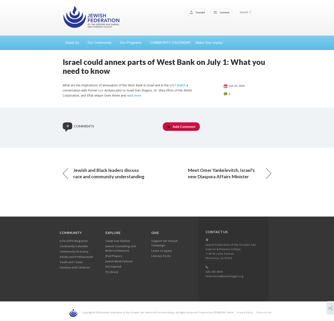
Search (246, 12)
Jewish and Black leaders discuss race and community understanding (103, 173)
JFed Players (113, 256)
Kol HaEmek (113, 266)
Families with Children (75, 267)
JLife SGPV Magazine (74, 241)
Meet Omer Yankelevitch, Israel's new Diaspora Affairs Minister (229, 173)
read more (134, 95)
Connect (221, 12)
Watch (181, 85)
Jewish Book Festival (118, 261)
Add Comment (181, 126)
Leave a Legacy (161, 251)
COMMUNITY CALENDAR (170, 42)
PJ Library (111, 272)
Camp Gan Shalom (117, 241)
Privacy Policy (245, 312)
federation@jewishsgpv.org (224, 276)
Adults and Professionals (76, 257)
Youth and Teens (71, 262)
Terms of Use (263, 312)
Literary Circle (161, 256)
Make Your (211, 42)
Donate (197, 12)
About (74, 42)
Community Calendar (74, 246)
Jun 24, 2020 (234, 86)
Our (132, 42)
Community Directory (74, 251)
